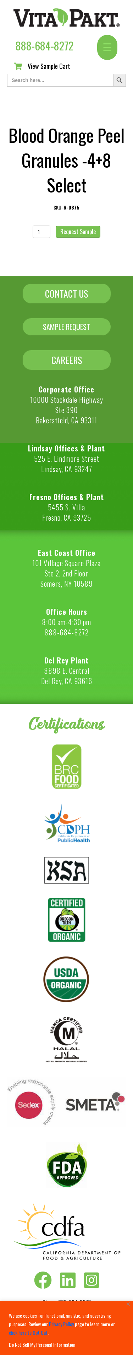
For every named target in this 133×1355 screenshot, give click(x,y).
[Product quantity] (42, 232)
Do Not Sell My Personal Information (42, 1344)
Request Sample (78, 231)
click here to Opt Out (28, 1332)
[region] (66, 1328)
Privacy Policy (61, 1324)
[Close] (128, 1304)
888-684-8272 (44, 46)
